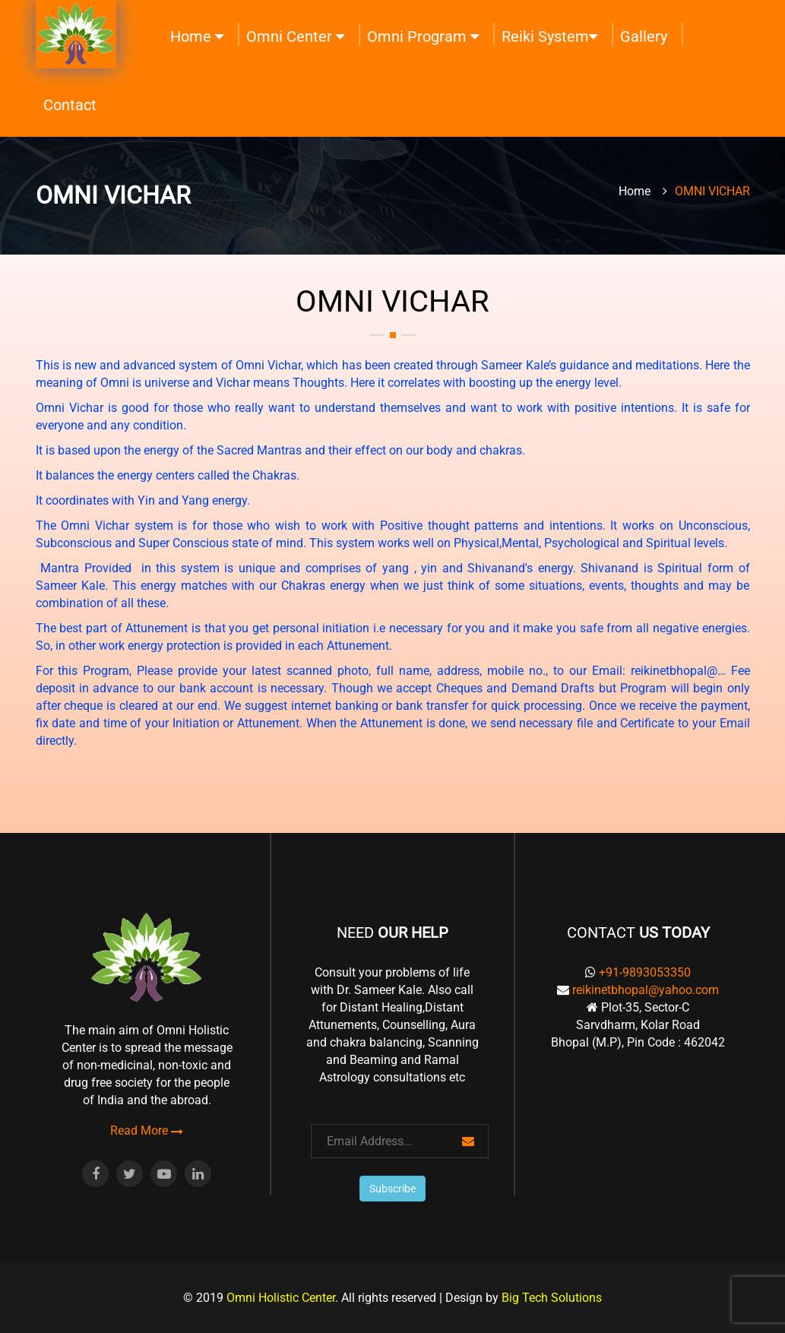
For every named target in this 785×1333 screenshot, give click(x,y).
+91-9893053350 (645, 972)
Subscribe (392, 1189)
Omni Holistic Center (280, 1297)
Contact (70, 105)
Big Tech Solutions (552, 1297)
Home (196, 36)
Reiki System (549, 36)
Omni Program (423, 36)
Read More (146, 1131)
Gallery (643, 36)
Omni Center (295, 36)
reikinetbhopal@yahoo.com (645, 990)
